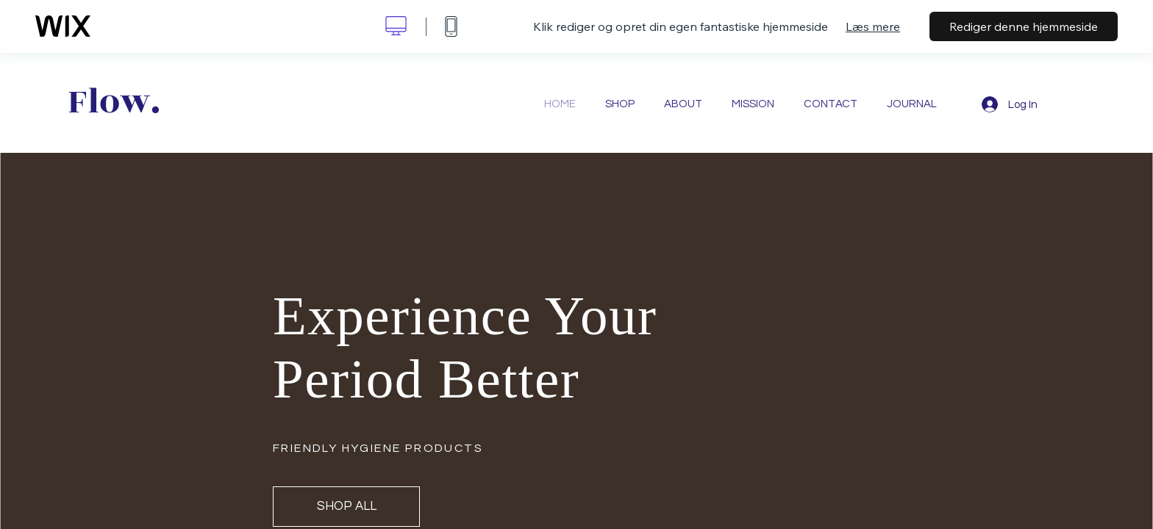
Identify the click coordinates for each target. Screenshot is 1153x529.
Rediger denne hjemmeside (1023, 26)
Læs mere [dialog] (873, 26)
